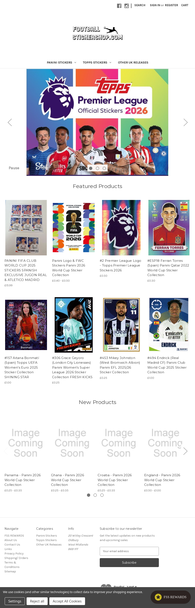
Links (8, 551)
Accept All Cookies (67, 601)
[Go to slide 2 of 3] (97, 170)
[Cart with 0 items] (185, 5)
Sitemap (10, 574)
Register (171, 5)
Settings (14, 601)
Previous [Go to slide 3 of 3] (9, 123)
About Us (10, 542)
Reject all (37, 601)
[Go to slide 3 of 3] (104, 170)
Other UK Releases (133, 62)
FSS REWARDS (14, 538)
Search (139, 5)
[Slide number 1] (97, 123)
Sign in (155, 5)
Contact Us (12, 547)
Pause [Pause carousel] (14, 170)
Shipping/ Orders (16, 560)
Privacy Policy (14, 556)
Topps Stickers (97, 62)
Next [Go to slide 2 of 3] (185, 123)
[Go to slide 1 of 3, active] (90, 170)
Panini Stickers (61, 62)
